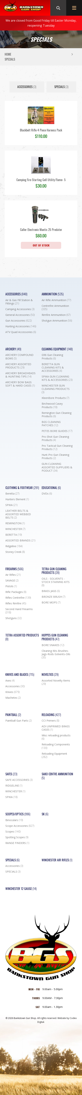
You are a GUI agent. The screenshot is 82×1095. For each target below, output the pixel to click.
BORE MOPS (51, 602)
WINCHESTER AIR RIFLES (57, 860)
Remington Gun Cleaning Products (56, 414)
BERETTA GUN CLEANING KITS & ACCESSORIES (53, 368)
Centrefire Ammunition (55, 307)
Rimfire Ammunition (56, 315)
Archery (13, 349)
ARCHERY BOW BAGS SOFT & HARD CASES (20, 384)
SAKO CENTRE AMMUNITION (57, 776)
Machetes (13, 697)
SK (45, 814)
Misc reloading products (56, 737)
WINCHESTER (15, 529)
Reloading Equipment (54, 755)
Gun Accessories (18, 320)
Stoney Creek (15, 552)
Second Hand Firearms (19, 610)
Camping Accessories (19, 309)
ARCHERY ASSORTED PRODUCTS (18, 366)
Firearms (14, 569)
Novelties (50, 675)
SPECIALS (61, 87)
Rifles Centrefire (18, 597)
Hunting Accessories (20, 326)
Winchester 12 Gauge (21, 889)
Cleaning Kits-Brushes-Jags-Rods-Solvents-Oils (56, 654)
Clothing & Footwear (22, 488)
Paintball (13, 715)
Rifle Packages (15, 592)
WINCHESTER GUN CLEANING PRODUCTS (56, 389)
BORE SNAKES (53, 645)
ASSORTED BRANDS (20, 540)
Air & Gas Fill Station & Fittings (19, 301)
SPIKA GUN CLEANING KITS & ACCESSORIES (57, 378)
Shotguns (13, 618)
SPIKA (11, 505)
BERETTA (13, 534)
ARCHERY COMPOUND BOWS (19, 356)
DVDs (47, 493)
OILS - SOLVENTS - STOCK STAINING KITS (56, 582)
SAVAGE (11, 580)
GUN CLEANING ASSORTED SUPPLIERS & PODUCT (57, 467)
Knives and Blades (19, 675)
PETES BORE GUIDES (57, 431)
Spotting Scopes (16, 837)
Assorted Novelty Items (56, 682)
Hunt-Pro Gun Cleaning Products (55, 456)
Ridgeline (13, 546)
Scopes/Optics (17, 814)
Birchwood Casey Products (52, 405)
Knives (12, 692)
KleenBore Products (55, 398)
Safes (11, 774)
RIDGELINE (13, 785)
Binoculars (14, 820)
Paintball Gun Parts (18, 720)
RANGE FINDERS (17, 843)
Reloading (51, 715)
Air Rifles (13, 574)
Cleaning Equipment (57, 349)
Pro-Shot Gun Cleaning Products (55, 438)
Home (8, 54)
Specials (12, 860)
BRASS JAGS (51, 591)
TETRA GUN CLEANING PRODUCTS (54, 571)
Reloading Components (56, 746)
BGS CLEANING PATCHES (51, 423)
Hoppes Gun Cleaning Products (55, 637)
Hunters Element (17, 499)
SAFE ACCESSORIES (19, 780)
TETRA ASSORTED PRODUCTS (22, 637)
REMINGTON (15, 523)
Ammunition (53, 294)
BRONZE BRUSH (53, 596)
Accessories (26, 87)
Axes (10, 680)
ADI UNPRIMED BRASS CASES (56, 728)
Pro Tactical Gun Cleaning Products (57, 447)
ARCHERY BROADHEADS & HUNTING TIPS (20, 375)
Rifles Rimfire (15, 603)
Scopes (12, 831)
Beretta (12, 493)
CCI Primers (50, 720)
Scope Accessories (19, 826)
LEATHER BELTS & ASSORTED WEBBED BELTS (18, 514)
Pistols (11, 586)
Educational (51, 488)
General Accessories (20, 315)
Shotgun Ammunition (57, 320)
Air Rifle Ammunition (56, 300)
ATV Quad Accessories (20, 332)
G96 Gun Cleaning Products (52, 356)
